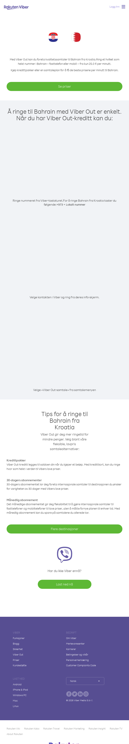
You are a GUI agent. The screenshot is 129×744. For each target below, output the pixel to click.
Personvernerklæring (77, 660)
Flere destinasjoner (64, 529)
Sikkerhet (18, 649)
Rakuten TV (116, 728)
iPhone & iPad (20, 689)
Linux (16, 706)
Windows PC (19, 695)
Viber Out (18, 654)
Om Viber (71, 638)
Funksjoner (19, 638)
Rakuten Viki (13, 728)
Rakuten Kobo (31, 728)
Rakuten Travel (51, 728)
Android (17, 684)
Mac (15, 700)
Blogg (16, 643)
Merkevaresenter (75, 643)
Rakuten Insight (97, 728)
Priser (16, 660)
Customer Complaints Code (81, 665)
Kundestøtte (19, 665)
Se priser (64, 86)
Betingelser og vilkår (77, 654)
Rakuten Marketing (74, 728)
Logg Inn (115, 6)
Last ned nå (64, 584)
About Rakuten (15, 734)
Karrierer (71, 649)
